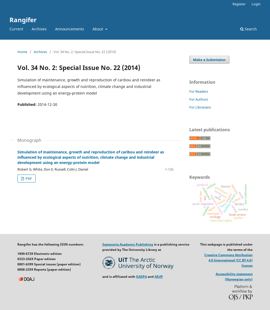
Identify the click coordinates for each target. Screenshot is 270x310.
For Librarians (200, 107)
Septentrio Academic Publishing (127, 244)
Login (256, 4)
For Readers (198, 91)
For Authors (198, 99)
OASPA (141, 276)
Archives (39, 28)
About (98, 28)
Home (22, 51)
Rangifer (23, 19)
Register (239, 4)
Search (248, 28)
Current (16, 28)
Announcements (69, 28)
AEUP (159, 276)
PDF (28, 178)
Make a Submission (209, 59)
